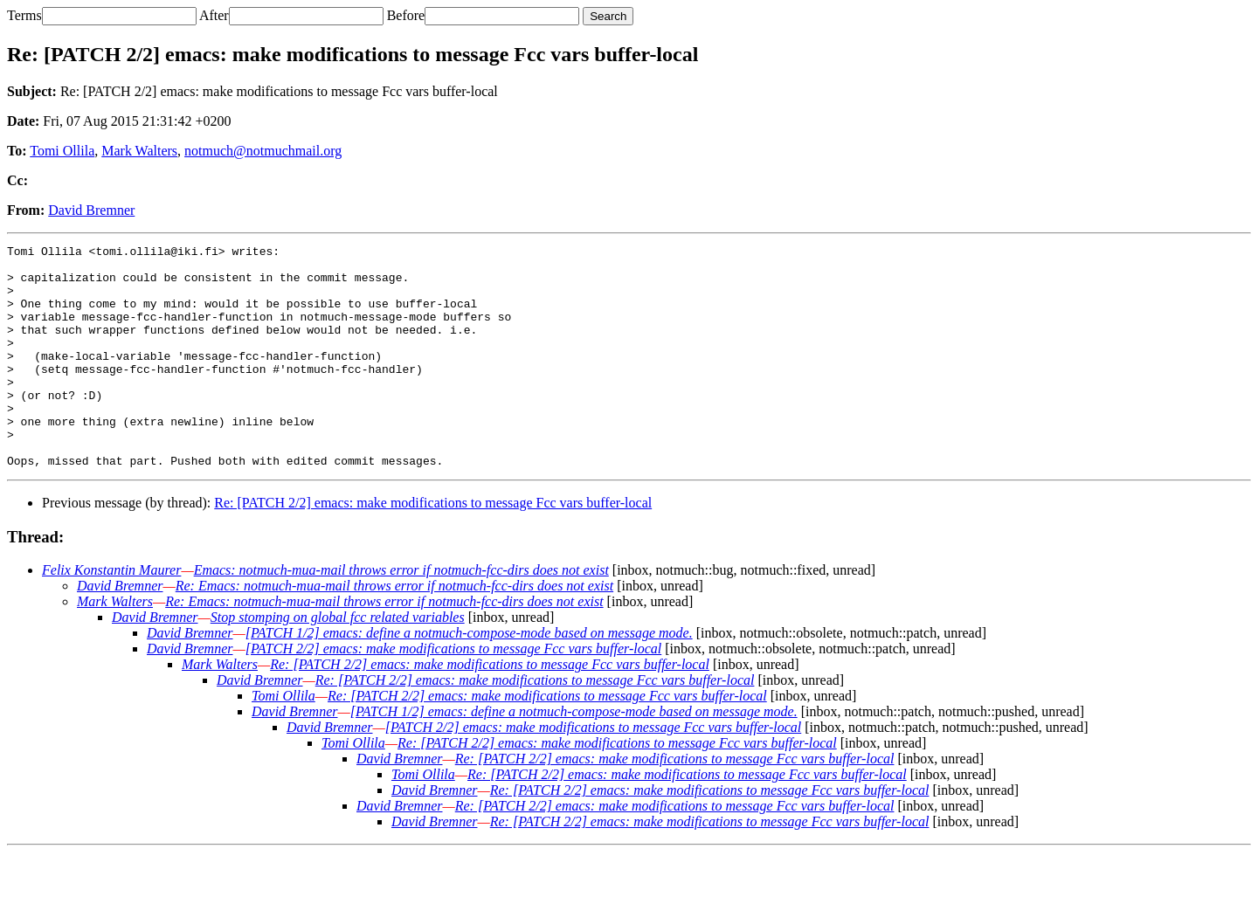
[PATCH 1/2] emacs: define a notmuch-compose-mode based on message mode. (469, 677)
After (214, 15)
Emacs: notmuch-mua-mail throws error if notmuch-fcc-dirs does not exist (401, 614)
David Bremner (91, 210)
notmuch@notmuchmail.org (263, 150)
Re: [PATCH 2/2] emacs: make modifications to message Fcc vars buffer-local (433, 547)
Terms (24, 15)
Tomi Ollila (62, 150)
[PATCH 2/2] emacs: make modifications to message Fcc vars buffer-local (453, 693)
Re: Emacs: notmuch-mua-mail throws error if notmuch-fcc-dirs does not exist (394, 630)
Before (406, 15)
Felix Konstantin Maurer (111, 614)
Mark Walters (139, 150)
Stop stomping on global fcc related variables (338, 661)
